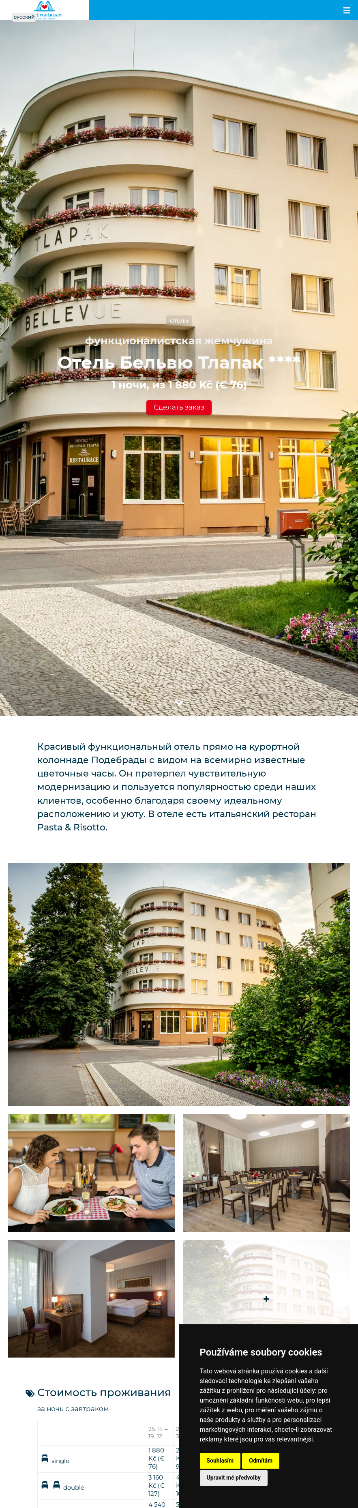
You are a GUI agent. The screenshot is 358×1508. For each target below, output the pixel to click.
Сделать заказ (179, 407)
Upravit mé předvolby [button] (234, 1477)
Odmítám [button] (260, 1460)
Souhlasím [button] (220, 1460)
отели (179, 321)
